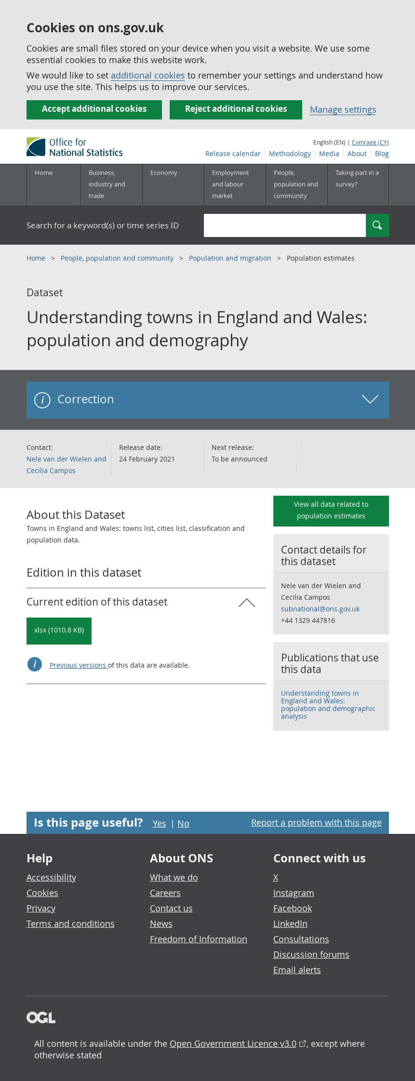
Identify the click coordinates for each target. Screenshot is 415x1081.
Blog (382, 153)
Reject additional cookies (236, 108)
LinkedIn (290, 923)
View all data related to (331, 510)
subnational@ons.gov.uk (320, 608)
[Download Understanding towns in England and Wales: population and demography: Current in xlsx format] (59, 631)
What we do (174, 877)
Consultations (301, 939)
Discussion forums (311, 954)
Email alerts (297, 970)
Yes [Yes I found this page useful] (159, 823)
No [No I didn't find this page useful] (183, 823)
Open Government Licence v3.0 (233, 1043)
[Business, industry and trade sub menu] (111, 185)
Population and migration (231, 258)
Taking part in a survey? (357, 178)
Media (329, 153)
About (357, 153)
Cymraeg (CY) (370, 142)
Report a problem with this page (316, 822)
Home (44, 172)
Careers (165, 892)
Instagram (293, 892)
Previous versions (79, 665)
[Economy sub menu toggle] (173, 185)
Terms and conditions (71, 923)
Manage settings (343, 109)
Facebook (292, 908)
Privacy (41, 908)
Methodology (290, 153)
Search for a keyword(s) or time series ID (103, 225)
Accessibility (51, 877)
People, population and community (118, 258)
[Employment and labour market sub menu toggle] (235, 185)
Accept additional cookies (94, 108)
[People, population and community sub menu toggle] (296, 185)
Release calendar (233, 153)
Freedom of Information (198, 939)
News (161, 923)
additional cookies (148, 75)
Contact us (171, 908)
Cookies (42, 892)
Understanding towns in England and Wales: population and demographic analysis (328, 704)
